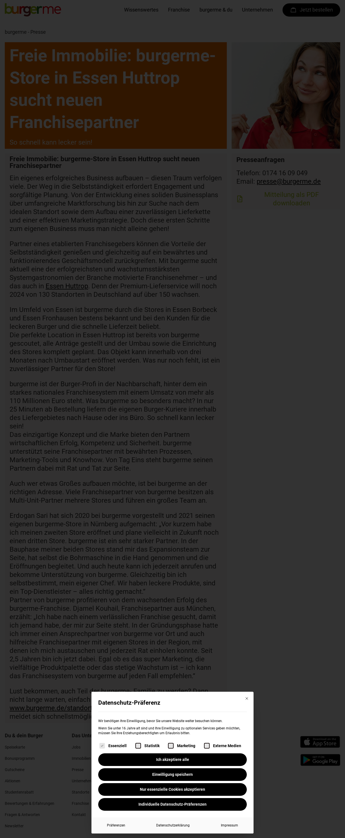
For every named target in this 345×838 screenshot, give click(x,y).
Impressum (229, 825)
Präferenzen (116, 825)
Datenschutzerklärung (173, 825)
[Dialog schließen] (246, 698)
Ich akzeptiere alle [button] (172, 759)
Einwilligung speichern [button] (172, 774)
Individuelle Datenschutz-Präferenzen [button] (172, 804)
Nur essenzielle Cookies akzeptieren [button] (172, 789)
